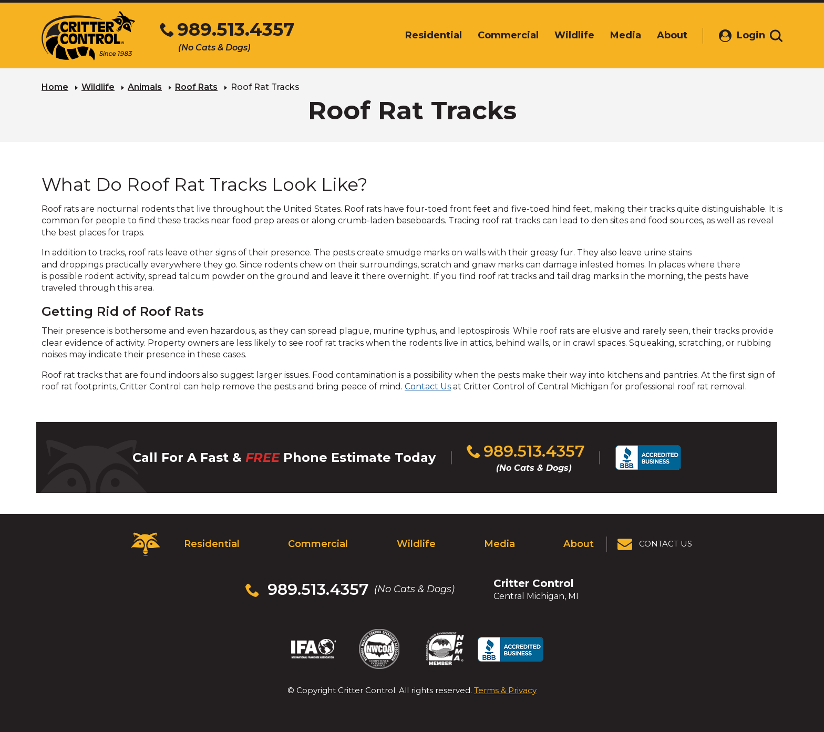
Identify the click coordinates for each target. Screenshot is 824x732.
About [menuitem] (661, 35)
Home (55, 87)
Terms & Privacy (505, 690)
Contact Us (428, 386)
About (579, 544)
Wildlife (98, 87)
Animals (145, 87)
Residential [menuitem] (422, 35)
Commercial (317, 544)
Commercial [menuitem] (497, 35)
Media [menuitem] (614, 35)
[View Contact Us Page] (655, 544)
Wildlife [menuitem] (563, 35)
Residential (211, 544)
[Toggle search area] (776, 35)
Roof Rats (196, 87)
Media (499, 544)
